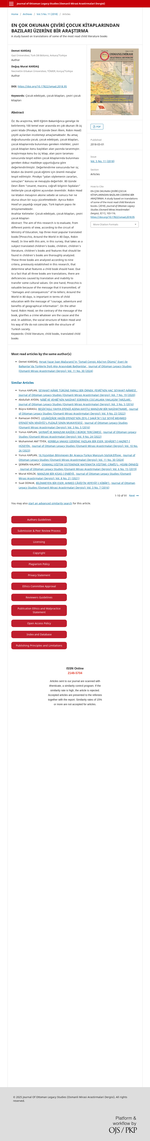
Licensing (39, 542)
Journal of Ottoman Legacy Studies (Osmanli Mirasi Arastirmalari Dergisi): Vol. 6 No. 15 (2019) (78, 469)
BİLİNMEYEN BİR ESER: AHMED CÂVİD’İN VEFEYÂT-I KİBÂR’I (73, 483)
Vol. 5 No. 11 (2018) (47, 14)
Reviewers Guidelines (39, 597)
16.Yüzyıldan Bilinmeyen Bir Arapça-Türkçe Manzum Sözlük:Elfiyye (80, 455)
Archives (27, 14)
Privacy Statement (39, 575)
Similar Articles (22, 383)
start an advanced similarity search (50, 503)
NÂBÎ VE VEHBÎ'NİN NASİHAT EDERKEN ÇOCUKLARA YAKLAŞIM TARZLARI (85, 399)
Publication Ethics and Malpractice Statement (39, 610)
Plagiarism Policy (39, 564)
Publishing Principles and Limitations (39, 645)
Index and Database (39, 634)
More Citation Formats (105, 224)
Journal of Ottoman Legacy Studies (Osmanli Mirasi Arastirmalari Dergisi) (61, 3)
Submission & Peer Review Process (39, 530)
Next (132, 495)
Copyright (39, 553)
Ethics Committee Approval (39, 586)
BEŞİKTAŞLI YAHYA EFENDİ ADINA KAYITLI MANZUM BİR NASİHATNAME (83, 409)
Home (14, 14)
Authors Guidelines (39, 519)
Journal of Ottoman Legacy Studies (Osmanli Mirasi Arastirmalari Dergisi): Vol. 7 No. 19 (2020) (77, 395)
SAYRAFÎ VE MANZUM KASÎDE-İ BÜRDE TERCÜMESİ (70, 432)
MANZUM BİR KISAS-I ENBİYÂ (56, 473)
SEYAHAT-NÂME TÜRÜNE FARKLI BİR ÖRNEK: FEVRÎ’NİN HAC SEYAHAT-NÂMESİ (88, 390)
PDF (98, 126)
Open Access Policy (39, 623)
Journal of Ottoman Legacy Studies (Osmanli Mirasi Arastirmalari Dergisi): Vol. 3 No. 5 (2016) (76, 404)
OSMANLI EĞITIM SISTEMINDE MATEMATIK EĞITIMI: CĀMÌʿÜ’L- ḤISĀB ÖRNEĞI (90, 464)
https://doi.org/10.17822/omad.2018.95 (42, 86)
